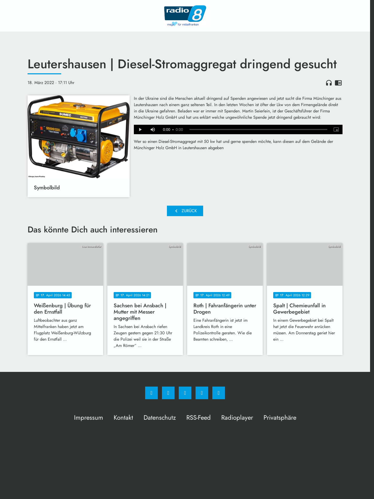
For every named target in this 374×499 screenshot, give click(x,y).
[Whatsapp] (185, 393)
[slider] (258, 129)
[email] (218, 393)
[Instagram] (168, 393)
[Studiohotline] (202, 393)
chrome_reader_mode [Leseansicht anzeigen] (338, 82)
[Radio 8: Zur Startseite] (185, 15)
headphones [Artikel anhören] (329, 82)
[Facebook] (151, 393)
